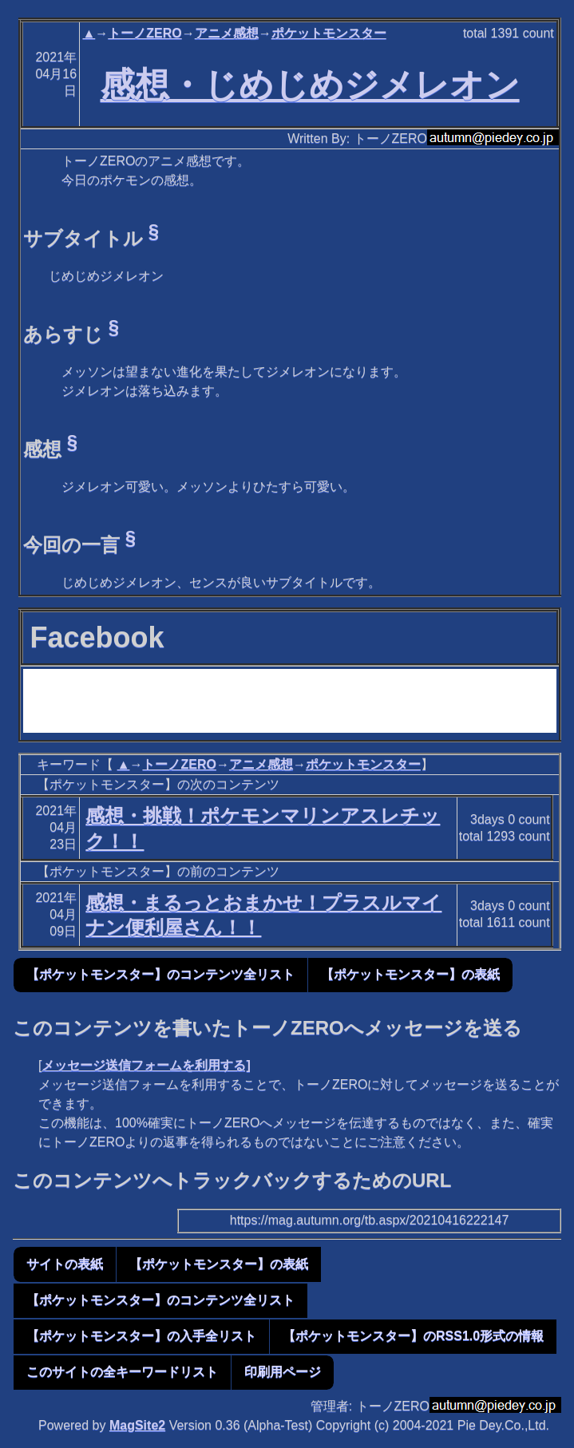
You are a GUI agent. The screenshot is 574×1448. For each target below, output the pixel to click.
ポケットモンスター (328, 33)
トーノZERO (144, 33)
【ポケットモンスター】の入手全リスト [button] (141, 1336)
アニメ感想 (227, 33)
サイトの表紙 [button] (64, 1264)
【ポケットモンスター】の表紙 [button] (410, 974)
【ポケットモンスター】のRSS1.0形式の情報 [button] (413, 1336)
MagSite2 (137, 1425)
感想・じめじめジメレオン (310, 84)
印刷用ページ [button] (282, 1372)
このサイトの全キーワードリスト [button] (122, 1372)
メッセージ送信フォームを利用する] (146, 1065)
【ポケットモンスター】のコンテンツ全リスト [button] (160, 974)
